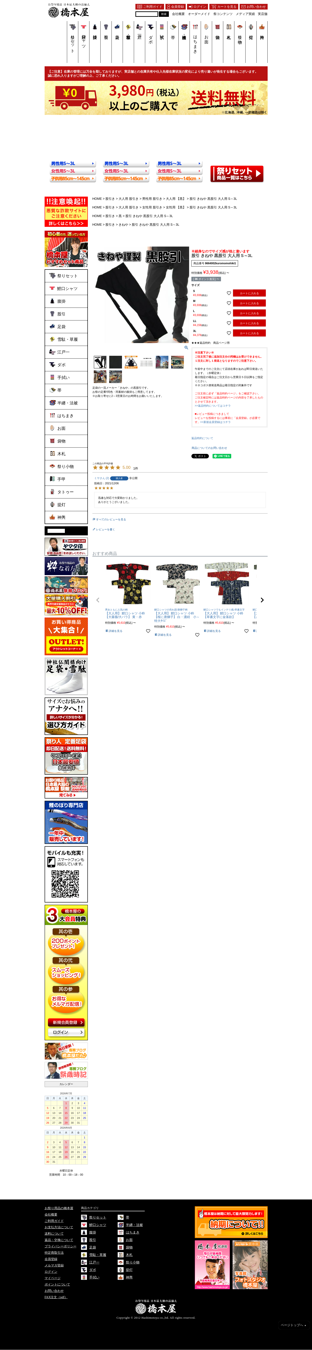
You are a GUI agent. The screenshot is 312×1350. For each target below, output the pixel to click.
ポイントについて (57, 1284)
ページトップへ (293, 1325)
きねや (123, 224)
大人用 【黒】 (176, 198)
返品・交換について (59, 1240)
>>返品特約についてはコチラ (213, 405)
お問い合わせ (54, 1291)
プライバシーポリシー (60, 1246)
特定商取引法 (54, 1253)
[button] (97, 600)
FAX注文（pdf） (56, 1297)
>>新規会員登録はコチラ (215, 422)
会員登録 (51, 1259)
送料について (54, 1234)
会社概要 (51, 1214)
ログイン (51, 1272)
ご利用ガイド (54, 1221)
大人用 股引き (129, 198)
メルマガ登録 (54, 1265)
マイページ (53, 1278)
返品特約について (202, 438)
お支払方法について (59, 1227)
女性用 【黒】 (176, 207)
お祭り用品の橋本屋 (59, 1208)
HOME (97, 198)
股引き (110, 198)
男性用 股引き (152, 198)
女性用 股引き (152, 207)
